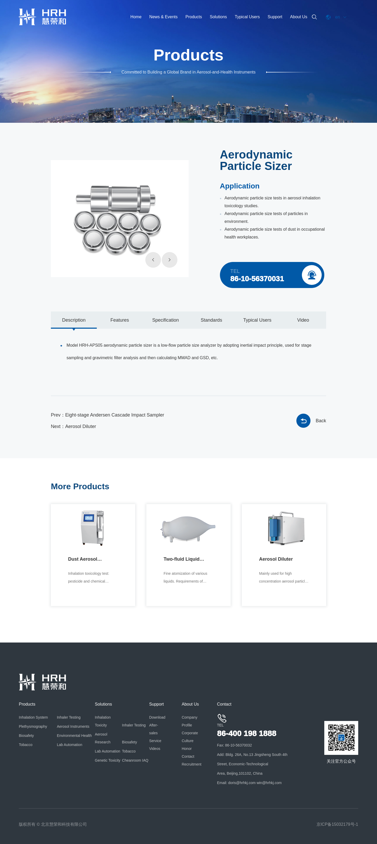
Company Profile (189, 721)
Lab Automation (69, 745)
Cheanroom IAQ (135, 760)
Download (157, 717)
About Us (298, 17)
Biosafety (26, 735)
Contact (188, 756)
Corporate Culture (190, 737)
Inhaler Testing (69, 717)
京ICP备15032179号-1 (337, 824)
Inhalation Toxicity (103, 721)
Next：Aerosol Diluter (73, 426)
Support (275, 17)
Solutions (218, 17)
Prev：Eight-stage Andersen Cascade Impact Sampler (107, 415)
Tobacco (25, 745)
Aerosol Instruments (73, 726)
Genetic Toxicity (108, 760)
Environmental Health (74, 735)
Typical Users (247, 17)
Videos (154, 749)
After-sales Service (155, 733)
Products (193, 17)
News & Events (163, 17)
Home (136, 17)
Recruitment (190, 764)
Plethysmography (33, 726)
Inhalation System (33, 717)
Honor (187, 749)
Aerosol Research (103, 738)
